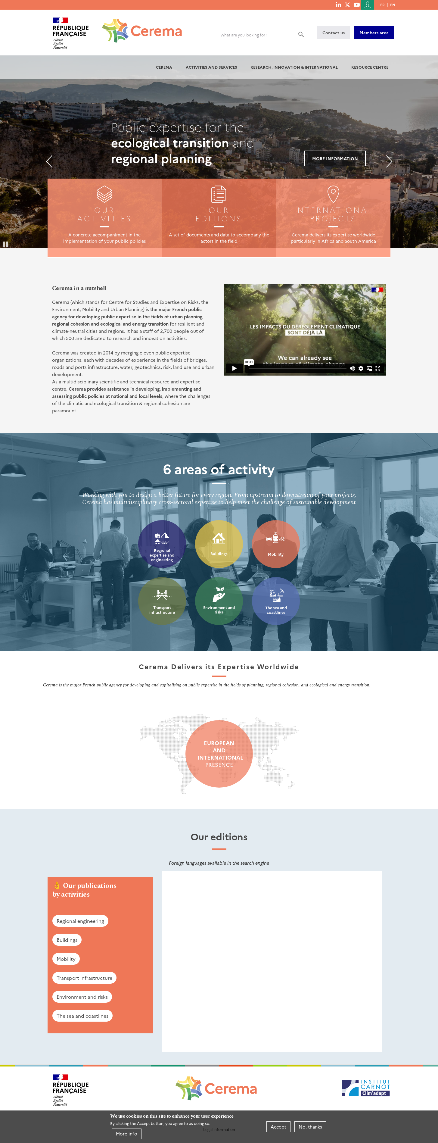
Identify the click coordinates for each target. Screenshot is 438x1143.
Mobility (276, 554)
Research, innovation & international (294, 67)
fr (382, 4)
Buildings (219, 553)
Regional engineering (80, 920)
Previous (49, 161)
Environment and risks (219, 609)
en (392, 4)
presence (219, 753)
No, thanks (310, 1126)
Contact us (333, 33)
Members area (374, 33)
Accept (278, 1126)
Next (389, 161)
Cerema (164, 67)
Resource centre (369, 67)
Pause (6, 244)
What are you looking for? (243, 35)
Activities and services (211, 67)
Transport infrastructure (162, 609)
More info (126, 1133)
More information (335, 158)
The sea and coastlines (276, 610)
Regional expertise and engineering (162, 555)
